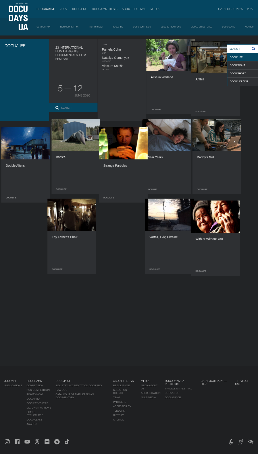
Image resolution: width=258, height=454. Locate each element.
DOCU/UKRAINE (239, 81)
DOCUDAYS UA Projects (174, 382)
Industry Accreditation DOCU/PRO (79, 385)
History (118, 415)
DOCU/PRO (79, 9)
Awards (249, 27)
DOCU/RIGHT (237, 65)
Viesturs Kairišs (121, 66)
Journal (10, 381)
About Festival (134, 9)
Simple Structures (201, 27)
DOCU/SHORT (238, 73)
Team (116, 397)
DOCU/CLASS (228, 27)
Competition (43, 27)
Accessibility (122, 406)
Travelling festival (178, 388)
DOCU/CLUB (172, 393)
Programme (46, 9)
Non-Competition (69, 27)
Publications (13, 385)
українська (22, 3)
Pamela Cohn (120, 49)
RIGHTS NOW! (96, 27)
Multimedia (148, 397)
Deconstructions (171, 27)
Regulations (121, 385)
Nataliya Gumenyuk (124, 57)
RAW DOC (61, 390)
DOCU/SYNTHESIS (104, 9)
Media (155, 9)
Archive (118, 419)
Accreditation (150, 393)
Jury (64, 9)
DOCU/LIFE (236, 57)
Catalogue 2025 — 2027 (236, 9)
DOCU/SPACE (173, 397)
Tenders (119, 410)
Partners (119, 402)
